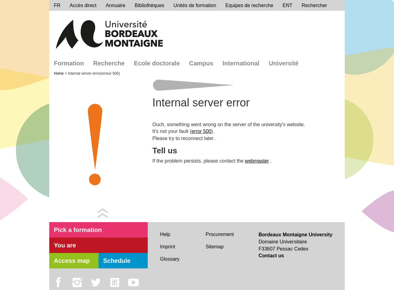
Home (59, 73)
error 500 (201, 131)
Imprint (167, 246)
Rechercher (314, 5)
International (241, 63)
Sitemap (215, 246)
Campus (201, 63)
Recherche (109, 63)
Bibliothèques (149, 5)
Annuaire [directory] (115, 5)
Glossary (169, 259)
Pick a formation (78, 229)
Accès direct (83, 5)
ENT (287, 5)
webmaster (257, 161)
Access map (72, 260)
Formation (69, 63)
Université (284, 63)
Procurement (220, 234)
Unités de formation (195, 5)
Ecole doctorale (157, 63)
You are (65, 245)
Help (165, 234)
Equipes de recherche (249, 5)
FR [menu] (57, 5)
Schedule (117, 260)
